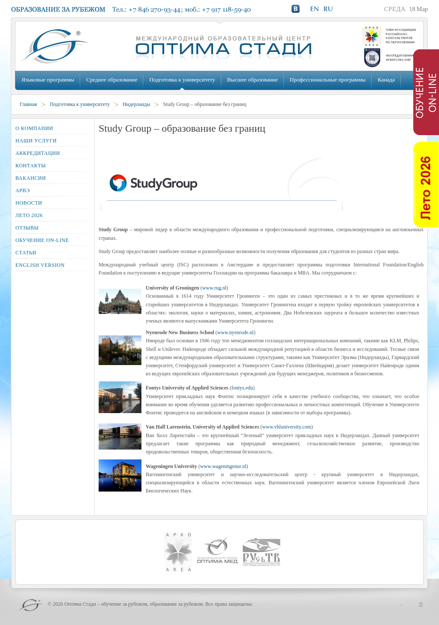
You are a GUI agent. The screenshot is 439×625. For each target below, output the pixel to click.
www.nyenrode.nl (235, 332)
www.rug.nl (214, 288)
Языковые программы (47, 79)
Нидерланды (136, 104)
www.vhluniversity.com (286, 427)
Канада (386, 79)
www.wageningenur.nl (223, 466)
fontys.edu (242, 388)
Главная (28, 104)
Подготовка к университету (182, 79)
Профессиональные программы (328, 79)
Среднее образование (111, 79)
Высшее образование (252, 79)
